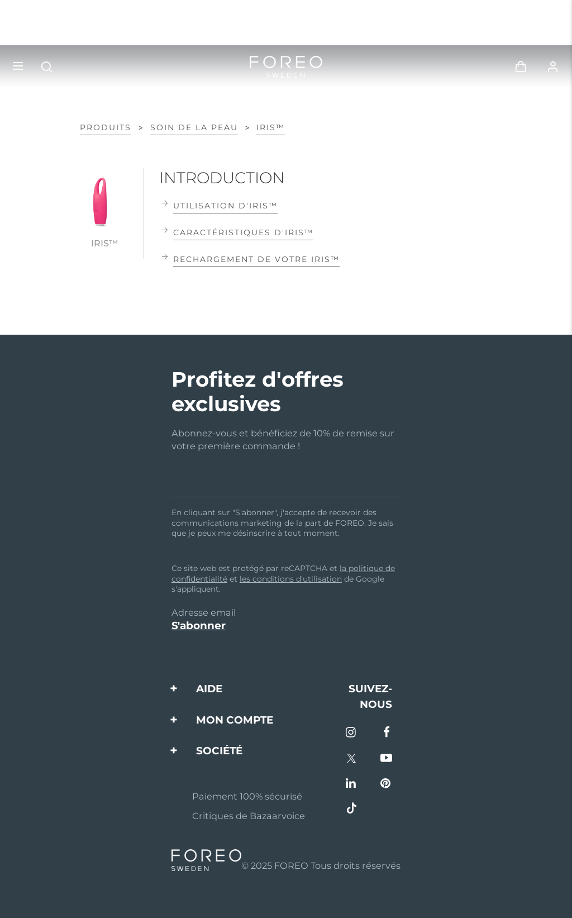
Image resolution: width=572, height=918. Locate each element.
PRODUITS (105, 127)
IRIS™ (270, 127)
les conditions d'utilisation (291, 578)
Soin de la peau (194, 127)
